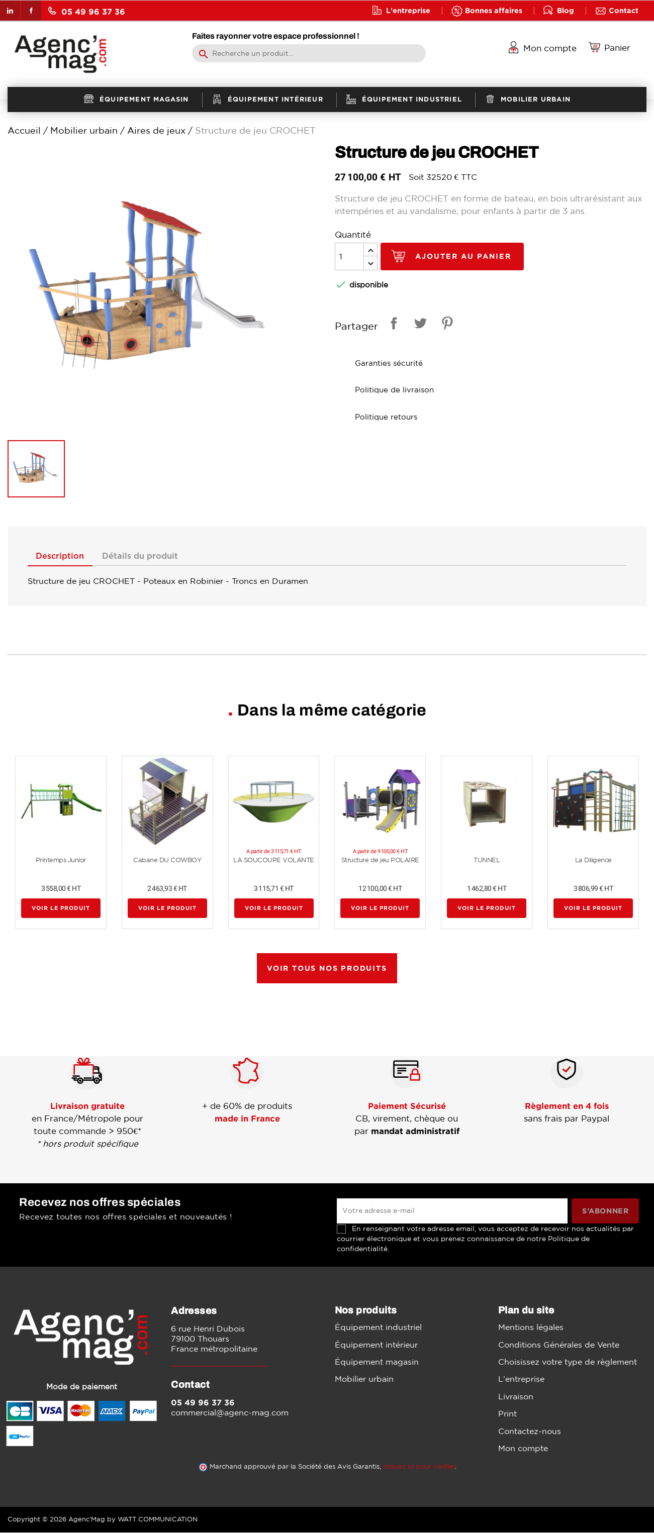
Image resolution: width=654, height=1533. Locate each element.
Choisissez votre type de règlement (567, 1362)
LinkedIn (10, 11)
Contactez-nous (529, 1431)
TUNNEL (487, 860)
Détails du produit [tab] (148, 556)
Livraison (515, 1396)
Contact (623, 10)
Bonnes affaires (493, 10)
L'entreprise (408, 10)
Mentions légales (531, 1328)
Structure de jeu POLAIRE (380, 860)
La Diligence (593, 860)
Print (507, 1413)
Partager (392, 325)
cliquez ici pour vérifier (419, 1467)
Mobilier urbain (364, 1379)
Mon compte (523, 1448)
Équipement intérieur (376, 1345)
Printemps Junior (61, 860)
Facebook (31, 11)
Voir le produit (61, 908)
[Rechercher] (309, 53)
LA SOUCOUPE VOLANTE (273, 860)
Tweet (419, 325)
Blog (565, 10)
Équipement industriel (378, 1328)
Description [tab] (62, 556)
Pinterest (445, 325)
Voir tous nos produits (327, 968)
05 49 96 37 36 (86, 11)
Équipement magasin (377, 1362)
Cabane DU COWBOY (167, 860)
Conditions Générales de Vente (558, 1345)
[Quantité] (349, 256)
